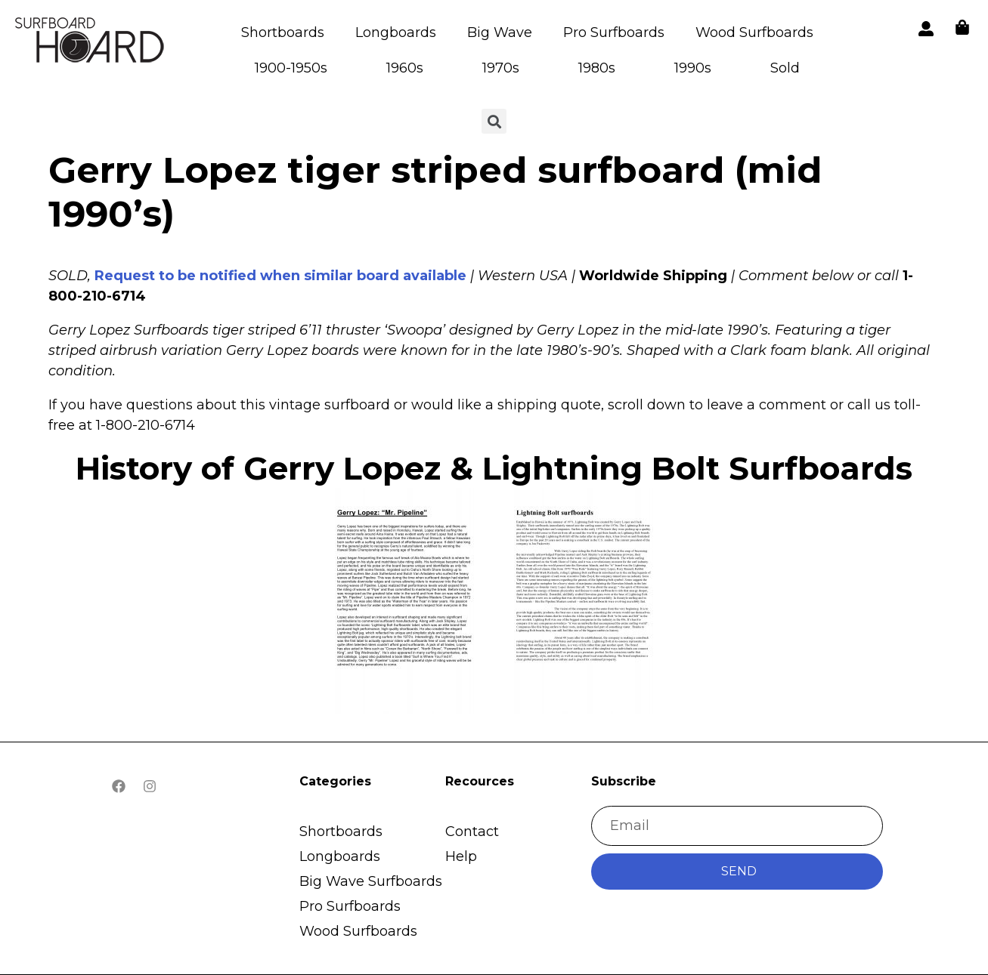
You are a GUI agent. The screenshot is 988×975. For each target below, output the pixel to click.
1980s (596, 68)
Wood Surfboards (754, 32)
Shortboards (282, 32)
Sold (785, 68)
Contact (472, 831)
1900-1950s (291, 68)
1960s (404, 68)
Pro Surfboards (613, 32)
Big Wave (499, 32)
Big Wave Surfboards (370, 881)
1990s (692, 68)
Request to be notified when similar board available (280, 275)
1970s (500, 68)
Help (461, 856)
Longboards (395, 32)
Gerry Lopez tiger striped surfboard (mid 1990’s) (435, 192)
